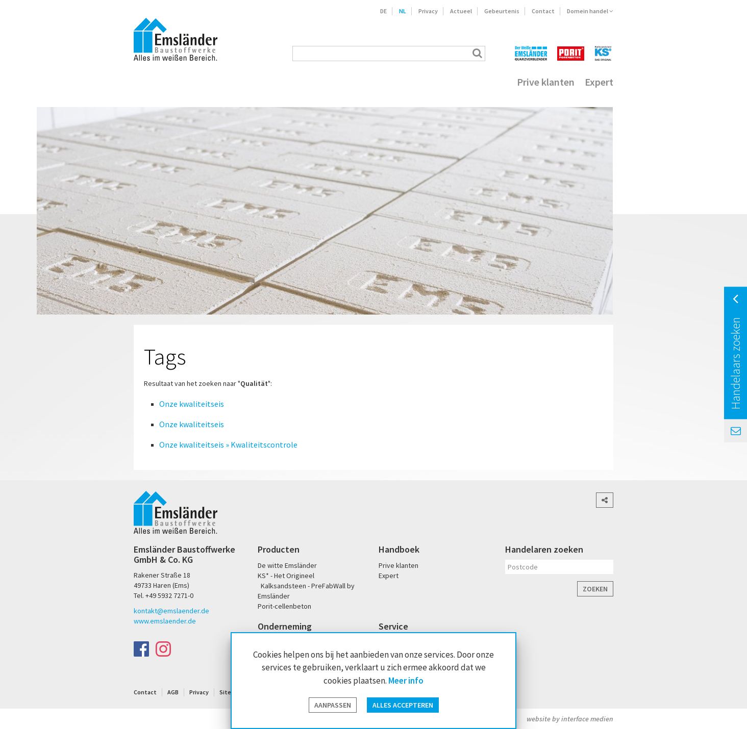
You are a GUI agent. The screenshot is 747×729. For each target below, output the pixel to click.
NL (402, 11)
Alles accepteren (402, 705)
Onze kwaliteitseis (191, 404)
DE (383, 11)
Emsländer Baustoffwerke (175, 39)
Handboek (399, 549)
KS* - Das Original (603, 53)
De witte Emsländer (287, 565)
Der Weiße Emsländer (530, 53)
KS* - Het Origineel (286, 575)
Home (147, 82)
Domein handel (590, 11)
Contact (543, 11)
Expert (599, 82)
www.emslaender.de (165, 621)
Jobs (395, 82)
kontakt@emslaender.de (171, 610)
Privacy (428, 11)
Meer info (406, 680)
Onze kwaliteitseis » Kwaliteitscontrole (228, 444)
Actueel (461, 11)
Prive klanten (546, 82)
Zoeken (595, 588)
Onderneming (345, 82)
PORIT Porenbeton (570, 53)
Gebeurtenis (501, 11)
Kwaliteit (245, 82)
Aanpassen (332, 705)
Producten (193, 82)
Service (290, 82)
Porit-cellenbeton (284, 606)
